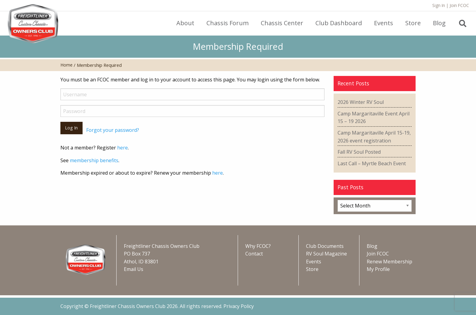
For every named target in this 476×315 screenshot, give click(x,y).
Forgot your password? (112, 130)
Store (312, 269)
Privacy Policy (238, 306)
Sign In (438, 5)
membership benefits (94, 160)
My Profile (378, 269)
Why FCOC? (258, 246)
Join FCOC (459, 5)
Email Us (133, 269)
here (122, 147)
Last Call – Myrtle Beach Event (372, 163)
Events (313, 261)
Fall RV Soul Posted (359, 152)
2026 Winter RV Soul (361, 102)
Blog (372, 246)
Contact (254, 253)
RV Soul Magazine (326, 253)
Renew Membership (389, 261)
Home (66, 65)
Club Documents (325, 246)
